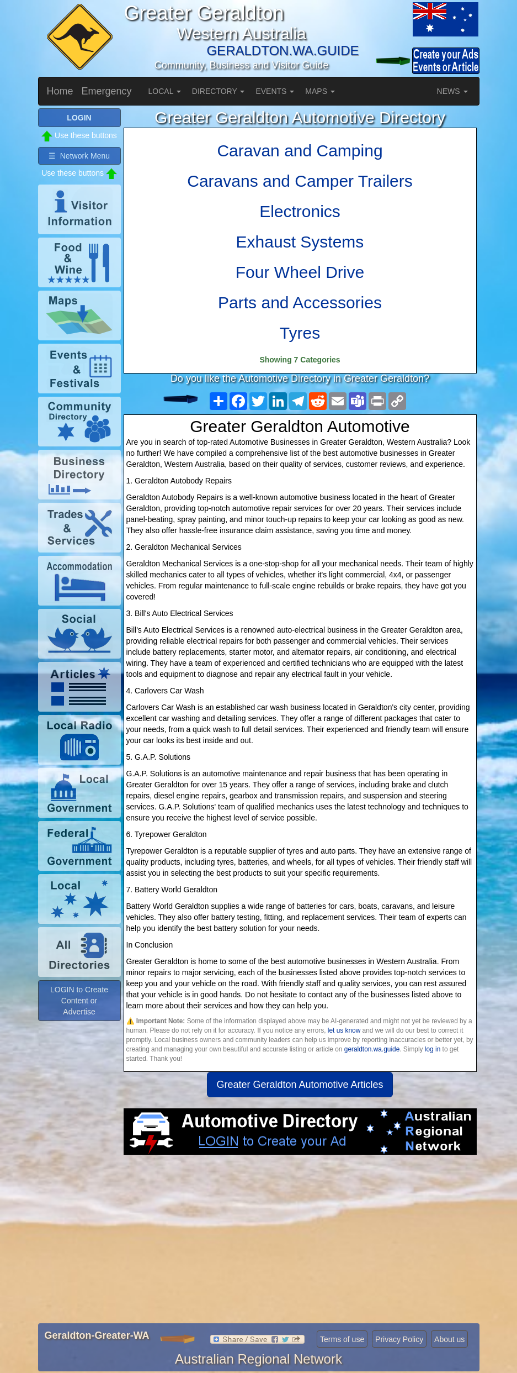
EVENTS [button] (274, 91)
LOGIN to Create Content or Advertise (79, 1000)
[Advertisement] (300, 1243)
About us (449, 1339)
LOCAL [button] (164, 91)
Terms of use (342, 1339)
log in (432, 1049)
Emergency (107, 91)
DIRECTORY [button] (218, 91)
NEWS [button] (452, 91)
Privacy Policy (399, 1339)
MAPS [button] (320, 91)
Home (60, 91)
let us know (344, 1030)
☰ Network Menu (79, 155)
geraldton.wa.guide (371, 1049)
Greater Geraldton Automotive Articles (299, 1084)
